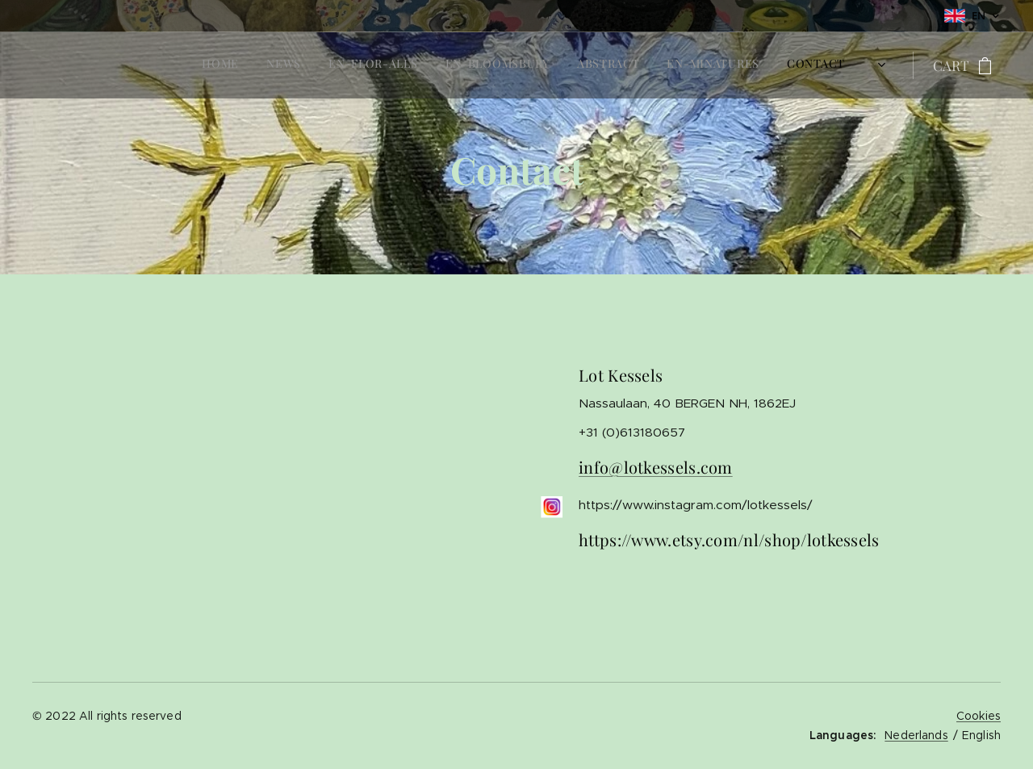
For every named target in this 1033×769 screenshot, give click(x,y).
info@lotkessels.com (656, 467)
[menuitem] (691, 65)
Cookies (978, 715)
